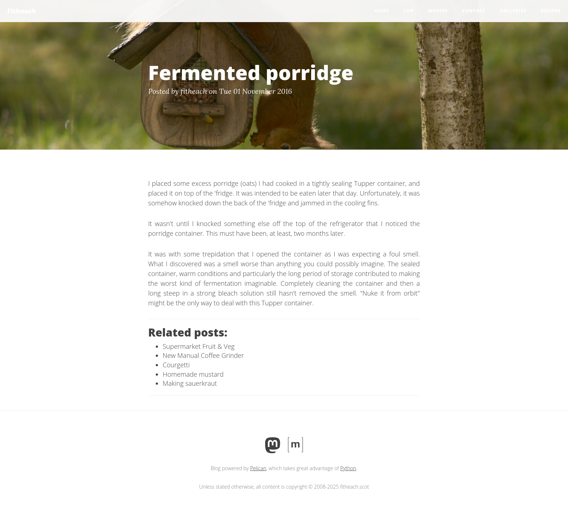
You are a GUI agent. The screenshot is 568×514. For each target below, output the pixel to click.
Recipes (551, 11)
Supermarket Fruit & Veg (198, 346)
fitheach (194, 91)
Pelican (258, 468)
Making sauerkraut (190, 383)
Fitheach (21, 11)
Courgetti (176, 364)
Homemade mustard (193, 374)
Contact (473, 11)
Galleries (513, 11)
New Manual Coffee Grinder (203, 355)
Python (348, 468)
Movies (437, 11)
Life (409, 11)
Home (381, 11)
